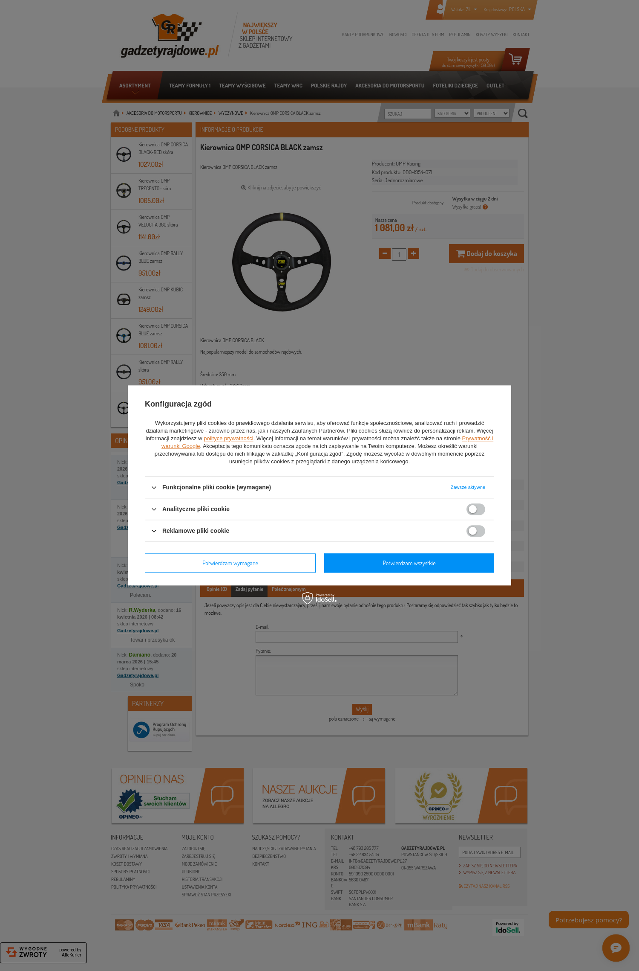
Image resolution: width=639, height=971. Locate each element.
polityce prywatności (228, 438)
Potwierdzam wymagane (230, 563)
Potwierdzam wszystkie (409, 563)
